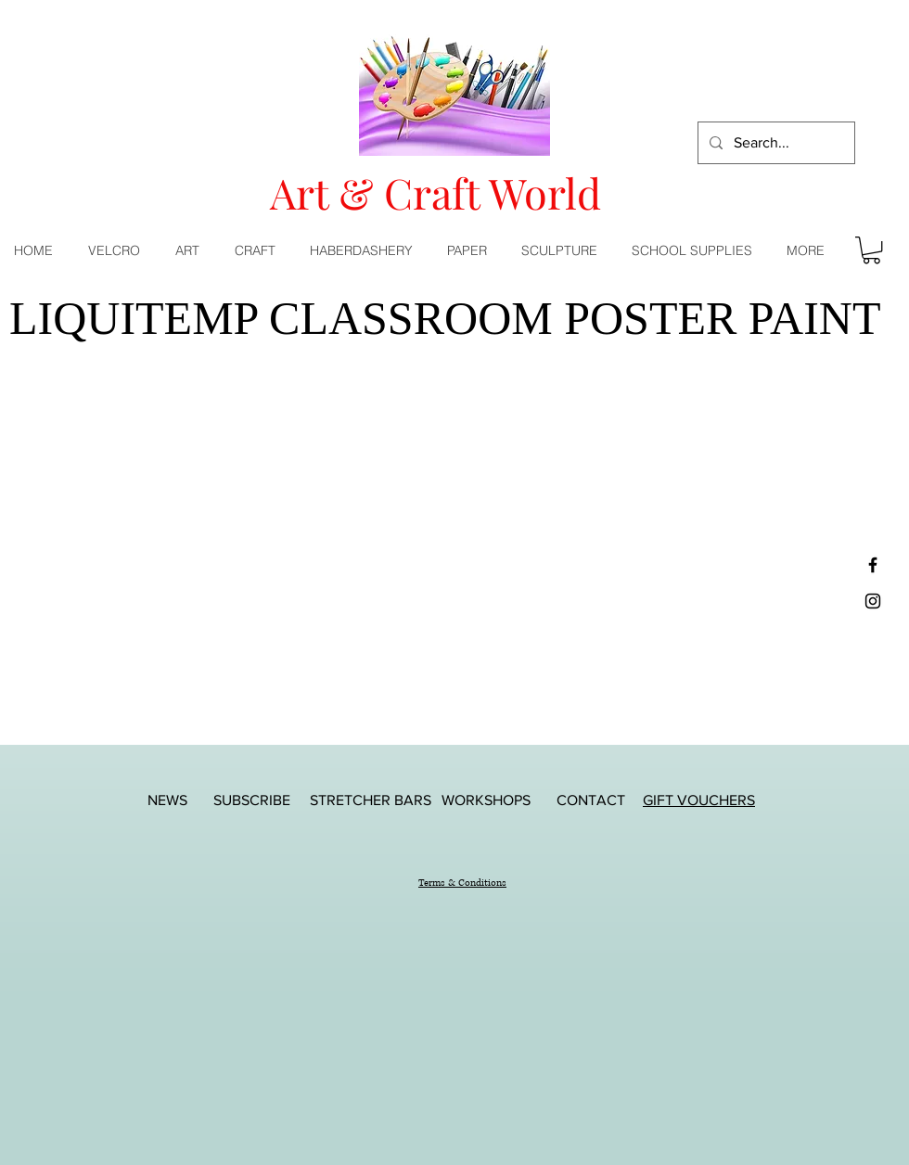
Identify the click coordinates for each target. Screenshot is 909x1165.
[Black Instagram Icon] (873, 601)
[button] (191, 250)
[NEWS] (167, 800)
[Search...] (774, 142)
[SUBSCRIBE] (251, 800)
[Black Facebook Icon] (873, 565)
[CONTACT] (591, 800)
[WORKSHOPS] (486, 800)
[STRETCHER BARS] (370, 800)
